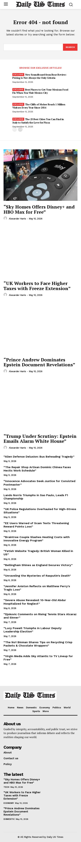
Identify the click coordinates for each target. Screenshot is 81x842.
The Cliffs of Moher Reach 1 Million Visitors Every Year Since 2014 (38, 106)
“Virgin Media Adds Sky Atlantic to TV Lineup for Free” (38, 657)
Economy (9, 803)
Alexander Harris (17, 218)
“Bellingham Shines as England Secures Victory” (38, 565)
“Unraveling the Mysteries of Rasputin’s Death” (37, 575)
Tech (6, 787)
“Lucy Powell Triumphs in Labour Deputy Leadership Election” (33, 629)
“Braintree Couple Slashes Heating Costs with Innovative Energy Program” (37, 538)
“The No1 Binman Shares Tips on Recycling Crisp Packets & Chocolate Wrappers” (38, 644)
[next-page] (20, 129)
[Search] (70, 47)
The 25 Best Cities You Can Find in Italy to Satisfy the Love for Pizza (38, 120)
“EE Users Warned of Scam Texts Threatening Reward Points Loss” (36, 524)
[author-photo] (6, 218)
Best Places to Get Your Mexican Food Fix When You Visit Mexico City (40, 91)
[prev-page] (14, 129)
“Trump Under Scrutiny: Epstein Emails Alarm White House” (40, 438)
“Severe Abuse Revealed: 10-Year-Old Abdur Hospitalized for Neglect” (35, 601)
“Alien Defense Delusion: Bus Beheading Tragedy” (39, 456)
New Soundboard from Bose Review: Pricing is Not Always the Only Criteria (39, 76)
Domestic (9, 819)
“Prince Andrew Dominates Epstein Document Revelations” (39, 362)
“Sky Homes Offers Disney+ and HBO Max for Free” (39, 209)
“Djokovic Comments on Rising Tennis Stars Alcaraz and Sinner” (40, 616)
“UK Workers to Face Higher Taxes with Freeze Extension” (37, 285)
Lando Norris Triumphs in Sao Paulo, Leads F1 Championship (36, 496)
